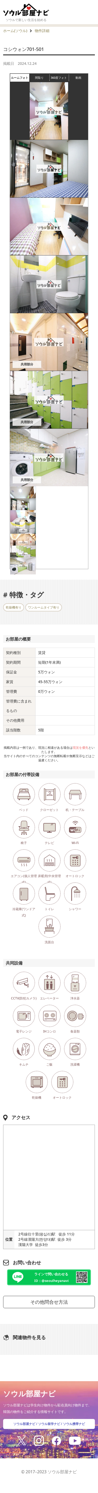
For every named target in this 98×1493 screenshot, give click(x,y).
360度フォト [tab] (59, 78)
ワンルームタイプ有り (43, 607)
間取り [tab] (42, 78)
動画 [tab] (78, 78)
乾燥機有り (13, 607)
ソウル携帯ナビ (74, 1424)
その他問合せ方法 (49, 1302)
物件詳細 (42, 30)
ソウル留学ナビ (49, 1424)
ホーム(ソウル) (15, 30)
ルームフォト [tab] (20, 78)
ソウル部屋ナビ (24, 1424)
